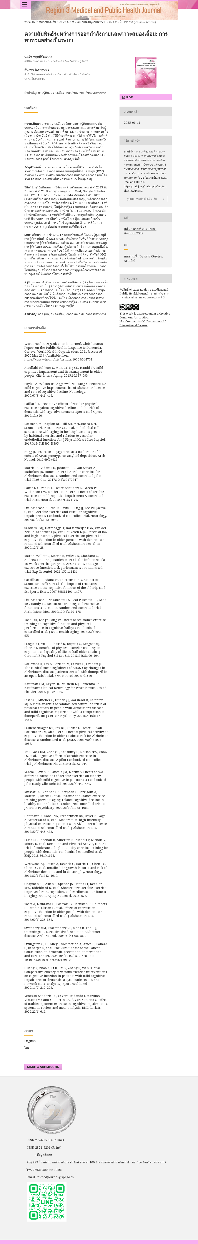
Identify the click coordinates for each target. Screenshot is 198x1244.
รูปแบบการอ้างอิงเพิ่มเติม (142, 199)
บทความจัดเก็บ (46, 22)
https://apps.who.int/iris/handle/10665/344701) (58, 359)
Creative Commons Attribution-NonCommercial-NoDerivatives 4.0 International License (145, 319)
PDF (129, 97)
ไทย (27, 1047)
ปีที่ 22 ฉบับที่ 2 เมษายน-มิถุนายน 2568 (82, 22)
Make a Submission (43, 1067)
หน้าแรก (29, 22)
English (30, 1041)
